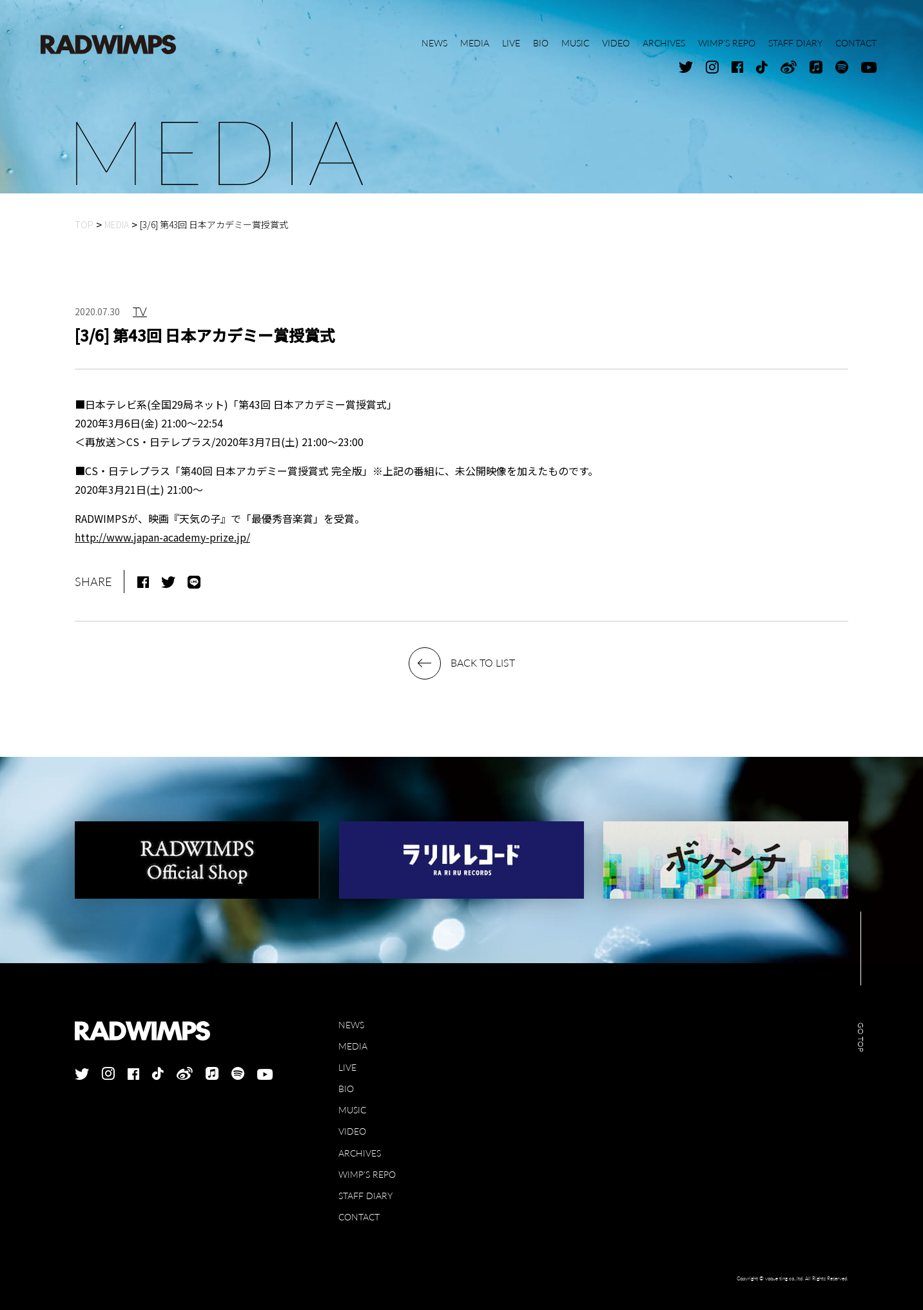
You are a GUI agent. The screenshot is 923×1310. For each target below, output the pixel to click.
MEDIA (352, 1046)
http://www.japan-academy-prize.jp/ (162, 537)
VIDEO (352, 1131)
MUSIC (352, 1109)
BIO (346, 1088)
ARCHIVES (359, 1153)
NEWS (351, 1024)
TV (140, 311)
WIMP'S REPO (367, 1174)
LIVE (347, 1067)
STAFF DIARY (365, 1195)
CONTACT (359, 1216)
